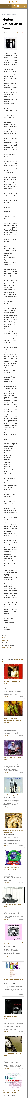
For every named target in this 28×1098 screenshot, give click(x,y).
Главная (4, 13)
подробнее (6, 696)
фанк (3, 647)
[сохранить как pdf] (22, 32)
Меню (16, 6)
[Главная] (13, 2)
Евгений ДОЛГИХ (7, 640)
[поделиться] (13, 32)
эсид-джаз (9, 647)
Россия (4, 644)
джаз (3, 637)
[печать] (18, 32)
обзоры (9, 13)
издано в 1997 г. (16, 13)
